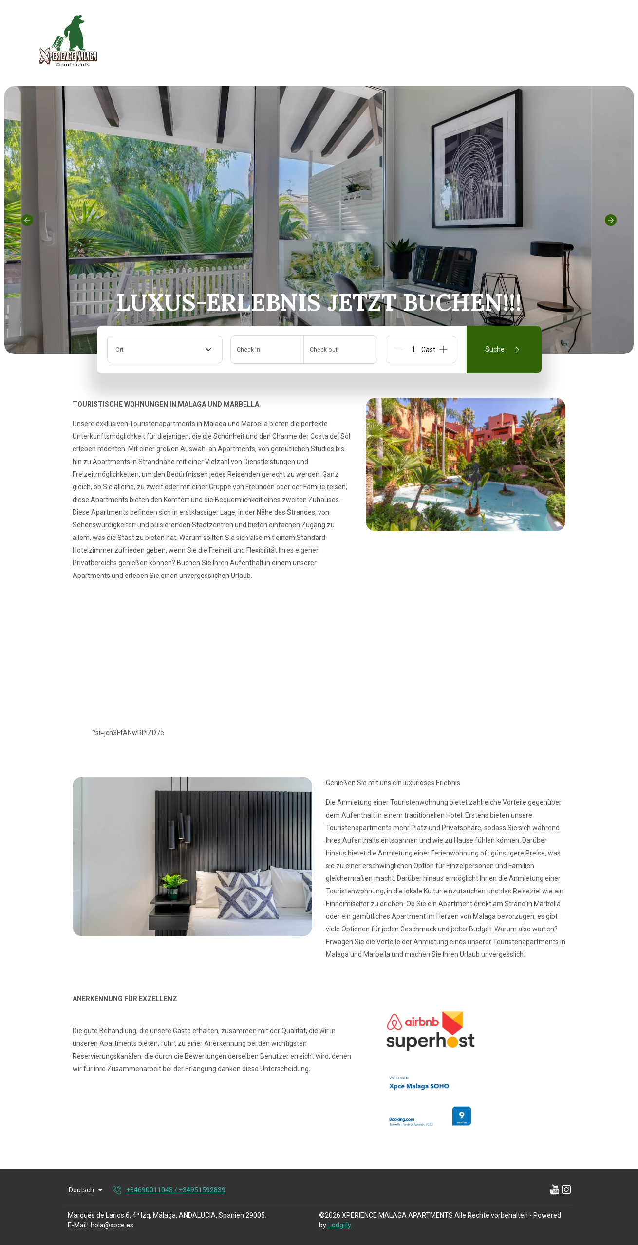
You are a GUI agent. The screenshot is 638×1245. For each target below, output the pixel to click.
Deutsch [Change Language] (87, 1190)
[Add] (443, 349)
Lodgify (339, 1225)
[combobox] (165, 349)
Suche (504, 349)
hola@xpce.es (112, 1225)
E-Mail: (78, 1225)
